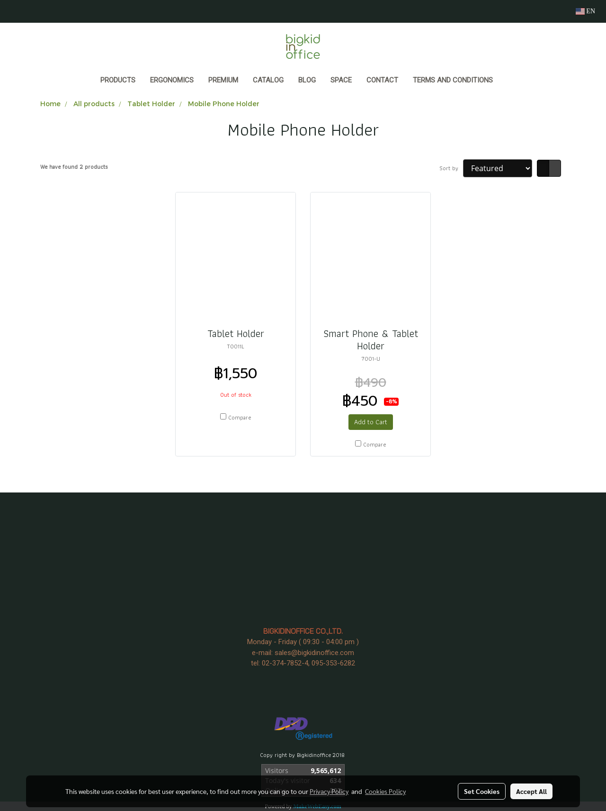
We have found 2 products (73, 167)
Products (117, 80)
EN (585, 11)
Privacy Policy (329, 791)
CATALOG (268, 80)
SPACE (341, 80)
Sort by (451, 168)
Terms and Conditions (453, 80)
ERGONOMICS (172, 80)
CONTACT (382, 80)
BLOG (307, 80)
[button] (509, 81)
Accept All (531, 791)
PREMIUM (223, 80)
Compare (239, 417)
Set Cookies (481, 791)
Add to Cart (370, 422)
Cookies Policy (385, 791)
